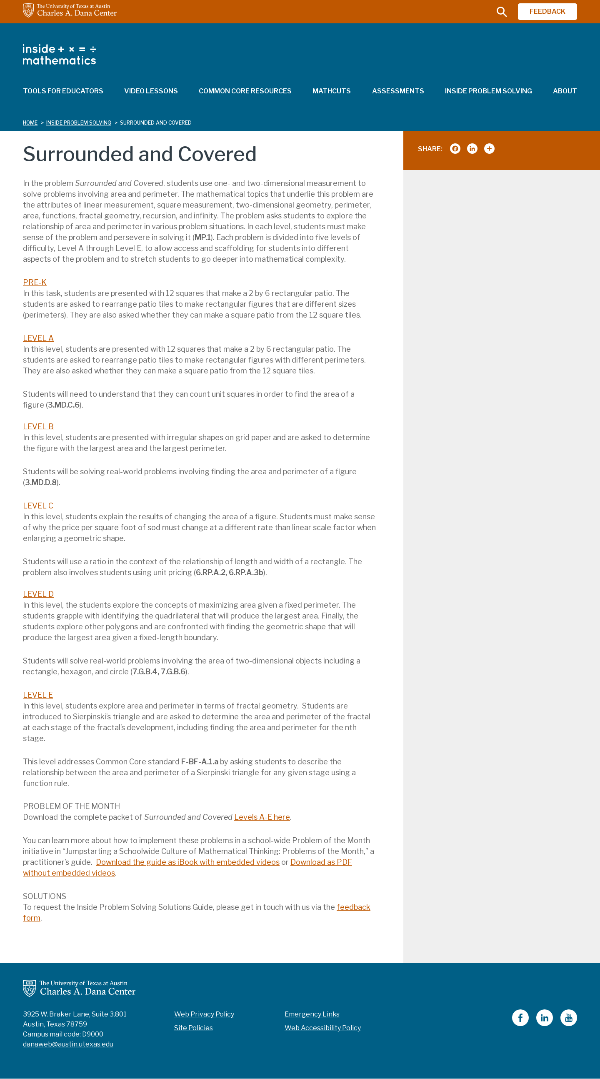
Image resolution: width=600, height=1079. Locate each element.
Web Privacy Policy (204, 1014)
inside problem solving (78, 123)
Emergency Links (312, 1014)
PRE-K (35, 282)
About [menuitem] (565, 91)
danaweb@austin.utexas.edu (68, 1044)
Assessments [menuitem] (398, 91)
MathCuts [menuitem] (331, 91)
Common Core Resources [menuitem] (245, 91)
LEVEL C (40, 505)
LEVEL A (38, 338)
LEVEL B (38, 426)
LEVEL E (38, 695)
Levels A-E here (262, 817)
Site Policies (193, 1028)
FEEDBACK (547, 11)
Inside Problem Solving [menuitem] (488, 91)
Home (30, 123)
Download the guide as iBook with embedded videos (188, 862)
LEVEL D (38, 594)
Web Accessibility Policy (323, 1028)
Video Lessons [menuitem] (151, 91)
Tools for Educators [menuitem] (63, 91)
